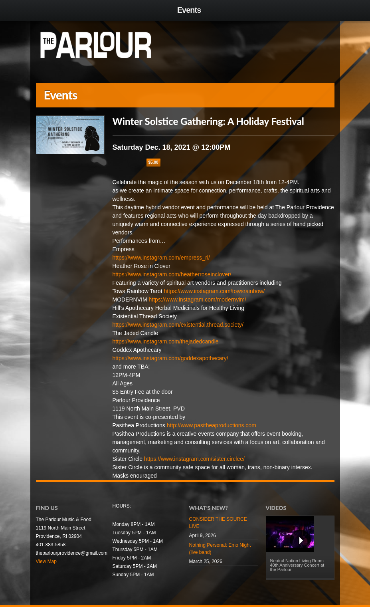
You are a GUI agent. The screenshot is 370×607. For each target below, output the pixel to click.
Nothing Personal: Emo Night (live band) (220, 548)
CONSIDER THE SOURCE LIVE (218, 522)
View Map (46, 561)
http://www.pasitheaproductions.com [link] (211, 425)
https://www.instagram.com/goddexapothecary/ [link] (170, 358)
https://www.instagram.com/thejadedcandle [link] (166, 341)
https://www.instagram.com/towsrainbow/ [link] (214, 291)
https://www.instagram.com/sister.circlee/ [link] (194, 459)
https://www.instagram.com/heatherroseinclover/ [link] (172, 274)
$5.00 (153, 162)
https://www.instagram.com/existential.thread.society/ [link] (178, 324)
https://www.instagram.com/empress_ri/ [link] (161, 257)
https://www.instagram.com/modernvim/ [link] (197, 299)
